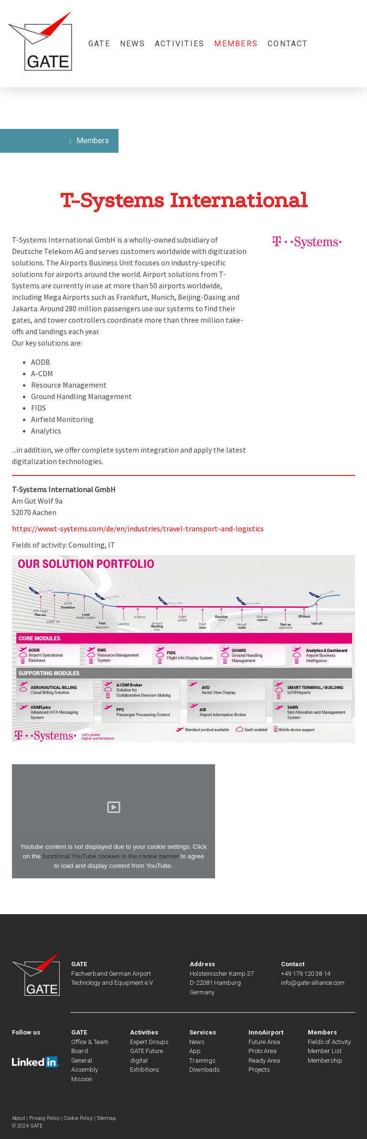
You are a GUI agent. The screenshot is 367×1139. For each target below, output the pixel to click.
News (132, 43)
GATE (99, 43)
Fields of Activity (329, 1041)
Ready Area (264, 1060)
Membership (325, 1060)
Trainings (202, 1060)
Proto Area (262, 1051)
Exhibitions (144, 1069)
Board (79, 1051)
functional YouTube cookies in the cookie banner (111, 856)
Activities (180, 43)
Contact (288, 43)
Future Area (264, 1041)
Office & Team (89, 1041)
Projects (259, 1069)
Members (236, 43)
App (195, 1051)
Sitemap (106, 1118)
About (18, 1118)
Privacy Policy (44, 1118)
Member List (325, 1051)
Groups (158, 1041)
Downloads (204, 1069)
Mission (81, 1079)
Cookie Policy (78, 1118)
